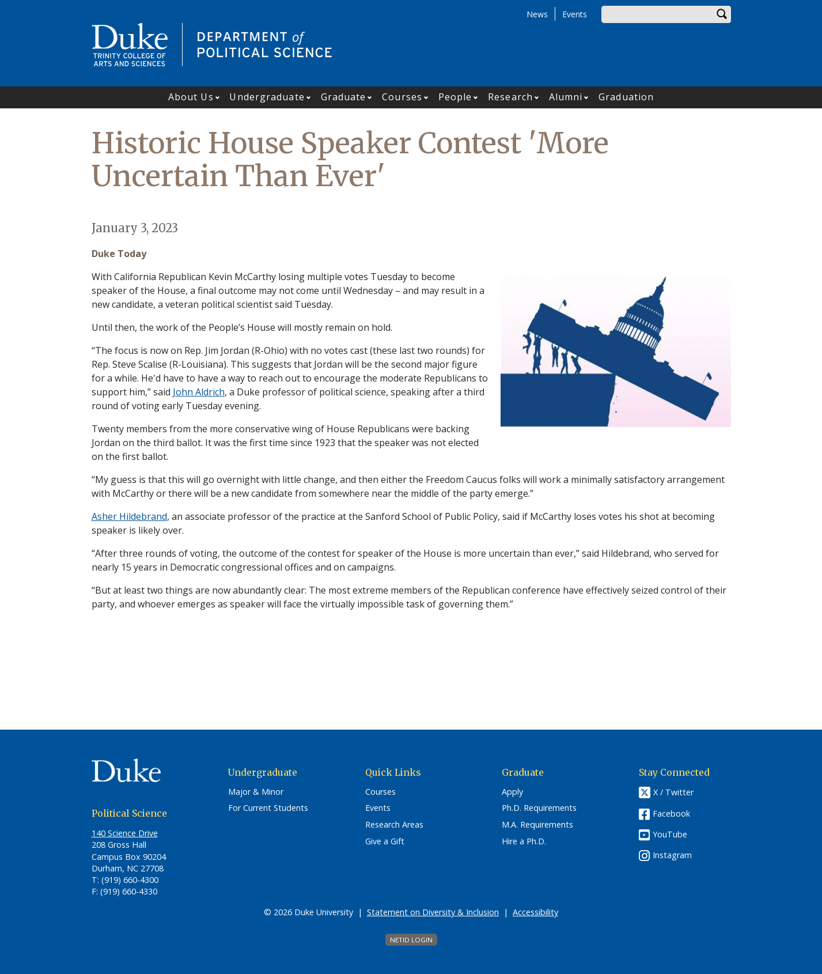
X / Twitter (673, 792)
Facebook (671, 813)
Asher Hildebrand (129, 516)
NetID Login (411, 939)
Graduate (343, 96)
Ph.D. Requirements (539, 808)
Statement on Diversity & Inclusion (433, 912)
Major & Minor (255, 792)
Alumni (566, 96)
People (455, 96)
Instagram (672, 855)
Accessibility (535, 912)
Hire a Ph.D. (524, 841)
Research (510, 96)
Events (574, 14)
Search (722, 14)
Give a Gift (384, 841)
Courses (402, 96)
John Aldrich (199, 392)
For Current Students (268, 808)
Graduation (626, 96)
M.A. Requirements (537, 825)
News (537, 14)
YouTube (670, 834)
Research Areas (394, 825)
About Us (191, 96)
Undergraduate (266, 96)
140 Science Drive (125, 833)
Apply (512, 792)
